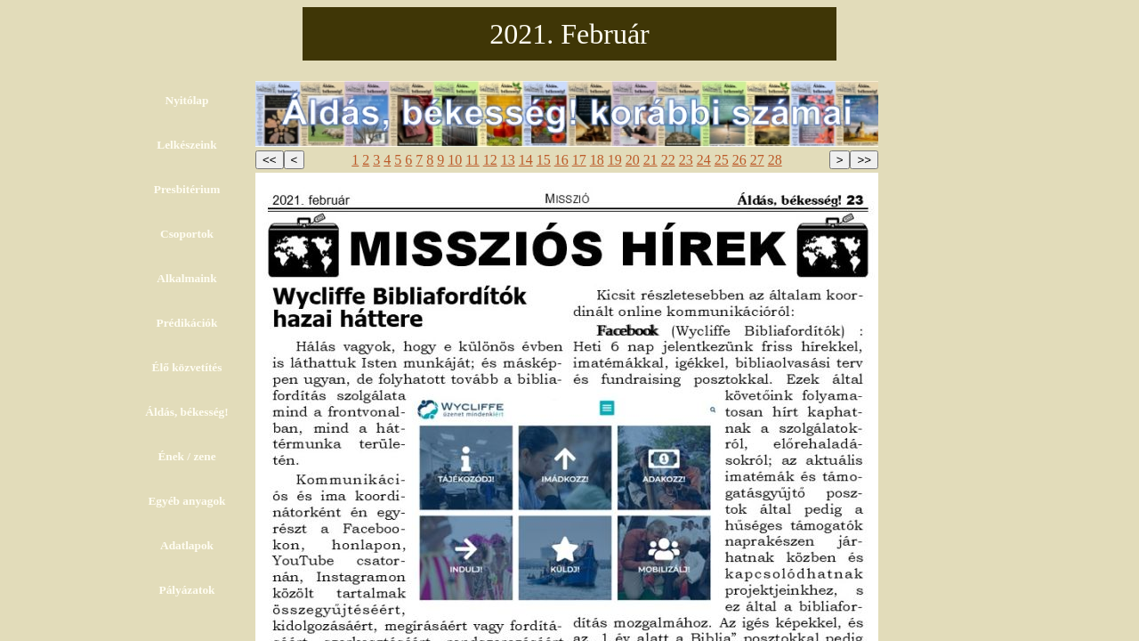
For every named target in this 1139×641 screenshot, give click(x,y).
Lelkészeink (186, 144)
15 (544, 159)
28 (775, 159)
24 (704, 159)
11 (472, 159)
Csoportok (187, 233)
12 (490, 159)
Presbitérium (187, 189)
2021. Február (569, 34)
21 (650, 159)
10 (455, 159)
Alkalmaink (186, 278)
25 (722, 159)
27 (757, 159)
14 (526, 159)
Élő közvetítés (187, 367)
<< (270, 159)
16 (561, 159)
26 (739, 159)
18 (597, 159)
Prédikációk (187, 322)
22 (668, 159)
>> (864, 159)
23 (686, 159)
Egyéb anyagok (186, 500)
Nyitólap (187, 100)
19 (615, 159)
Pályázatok (187, 589)
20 (633, 159)
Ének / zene (186, 456)
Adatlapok (187, 545)
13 (508, 159)
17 (579, 159)
